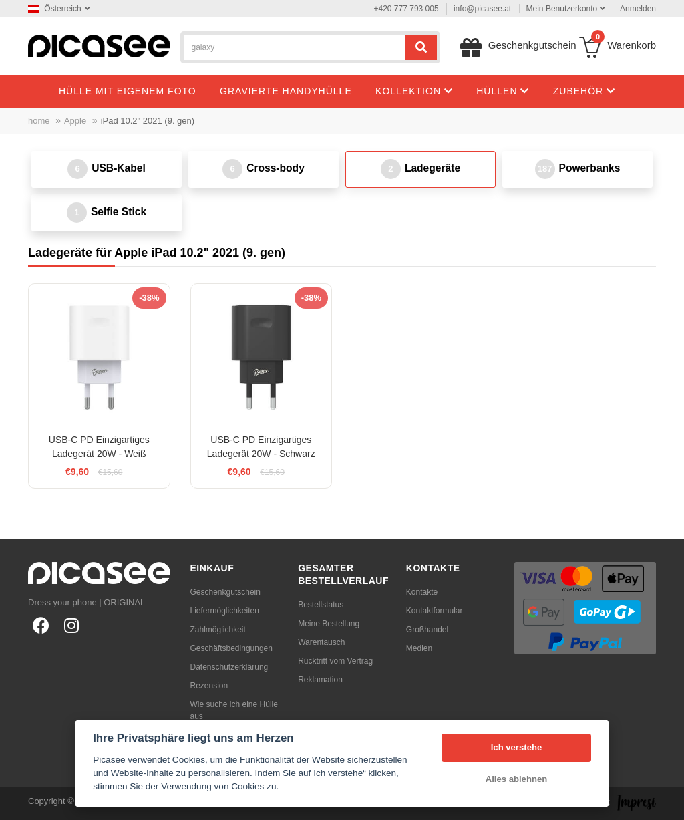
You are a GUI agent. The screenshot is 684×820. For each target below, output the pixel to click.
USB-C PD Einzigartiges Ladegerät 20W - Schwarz (261, 446)
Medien (419, 648)
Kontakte (422, 592)
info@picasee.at (482, 8)
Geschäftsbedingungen (231, 648)
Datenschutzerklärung (229, 667)
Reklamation (320, 679)
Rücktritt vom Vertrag (335, 661)
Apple (75, 121)
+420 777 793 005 (406, 8)
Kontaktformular (434, 611)
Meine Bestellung (328, 623)
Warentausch (321, 642)
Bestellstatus (320, 604)
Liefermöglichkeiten (224, 611)
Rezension (209, 685)
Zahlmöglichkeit (218, 629)
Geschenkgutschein (225, 592)
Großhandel (427, 629)
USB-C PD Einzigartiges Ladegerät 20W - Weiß (99, 446)
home (39, 121)
